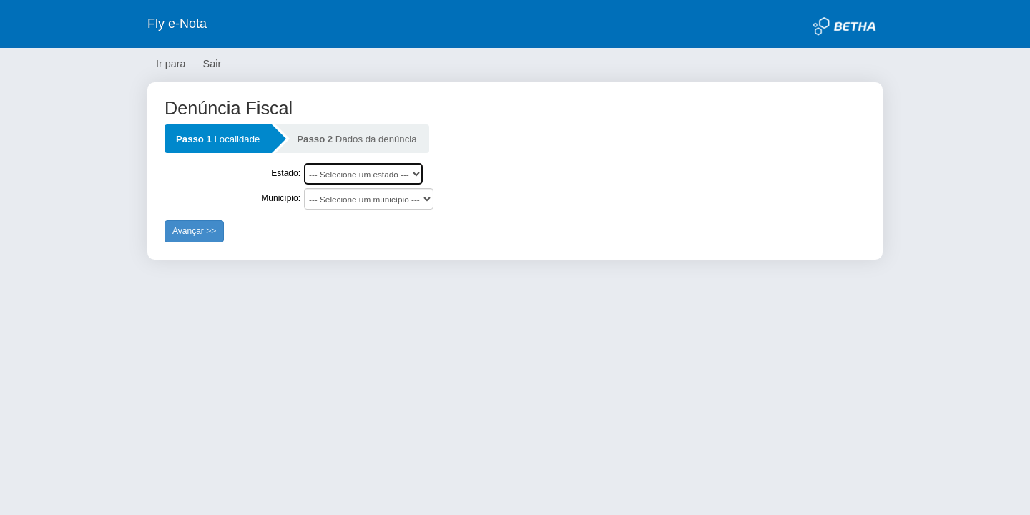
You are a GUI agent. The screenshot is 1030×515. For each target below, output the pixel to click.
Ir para (171, 63)
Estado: (285, 173)
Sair (212, 63)
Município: (280, 198)
